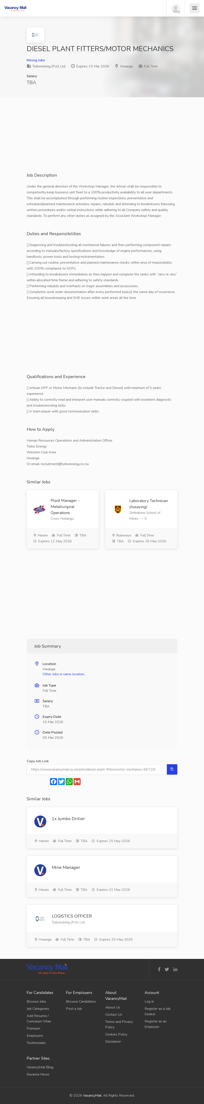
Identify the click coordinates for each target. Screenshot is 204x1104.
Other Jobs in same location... (64, 674)
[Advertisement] (102, 141)
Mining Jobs (36, 60)
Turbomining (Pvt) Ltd (46, 66)
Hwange (126, 66)
